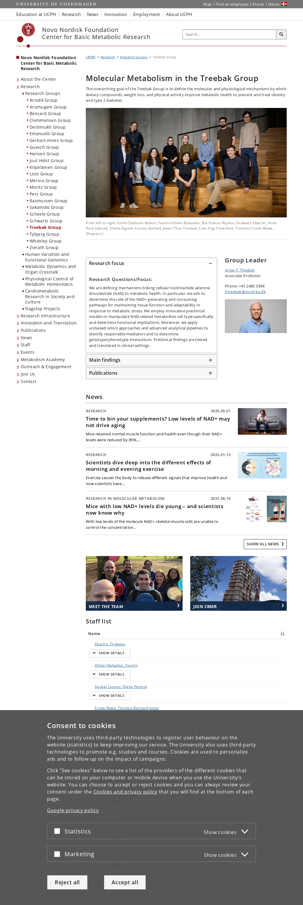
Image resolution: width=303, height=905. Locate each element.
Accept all (125, 882)
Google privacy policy (73, 810)
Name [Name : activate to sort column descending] (94, 633)
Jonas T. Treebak (240, 270)
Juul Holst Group (47, 160)
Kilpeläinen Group (48, 167)
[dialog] (151, 807)
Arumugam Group (48, 107)
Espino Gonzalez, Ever (108, 696)
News (26, 337)
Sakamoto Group (47, 207)
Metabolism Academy (43, 359)
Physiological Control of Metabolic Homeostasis (49, 281)
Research (30, 86)
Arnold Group (44, 100)
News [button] (93, 14)
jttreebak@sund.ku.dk (245, 291)
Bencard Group (45, 113)
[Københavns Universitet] (26, 35)
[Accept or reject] (58, 831)
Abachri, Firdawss (104, 644)
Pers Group (41, 194)
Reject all (67, 882)
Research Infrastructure (45, 316)
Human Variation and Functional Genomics (47, 257)
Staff (25, 345)
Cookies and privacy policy (125, 791)
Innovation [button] (115, 14)
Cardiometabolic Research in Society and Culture (50, 296)
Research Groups (43, 93)
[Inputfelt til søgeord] (229, 34)
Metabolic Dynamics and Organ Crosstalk (50, 269)
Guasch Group (44, 147)
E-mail (271, 644)
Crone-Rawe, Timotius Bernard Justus (108, 683)
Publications (33, 330)
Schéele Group (45, 214)
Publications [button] (103, 373)
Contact (28, 381)
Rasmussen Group (48, 200)
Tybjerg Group (44, 234)
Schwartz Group (46, 221)
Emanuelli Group (47, 133)
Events (27, 352)
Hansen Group (44, 153)
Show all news (263, 544)
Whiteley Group (46, 241)
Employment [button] (146, 14)
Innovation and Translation (49, 323)
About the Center (38, 79)
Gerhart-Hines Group (51, 140)
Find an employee (232, 4)
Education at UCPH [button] (36, 14)
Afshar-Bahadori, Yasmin (110, 654)
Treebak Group (45, 227)
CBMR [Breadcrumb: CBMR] (90, 57)
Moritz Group (43, 187)
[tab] (151, 263)
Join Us (28, 374)
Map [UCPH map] (207, 4)
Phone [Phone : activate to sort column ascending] (220, 633)
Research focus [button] (107, 263)
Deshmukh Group (48, 127)
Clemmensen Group (50, 120)
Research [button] (71, 14)
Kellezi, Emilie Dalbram (109, 706)
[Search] (281, 35)
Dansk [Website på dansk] (274, 4)
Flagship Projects (42, 308)
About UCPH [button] (179, 14)
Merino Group (44, 180)
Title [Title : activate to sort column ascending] (143, 633)
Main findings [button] (104, 360)
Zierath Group (44, 247)
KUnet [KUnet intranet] (258, 4)
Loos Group (41, 174)
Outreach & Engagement (46, 366)
